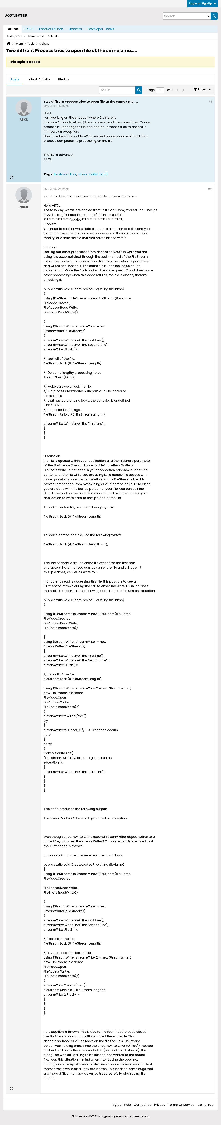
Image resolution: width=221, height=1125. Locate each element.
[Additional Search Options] (208, 16)
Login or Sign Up (202, 3)
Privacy (159, 1105)
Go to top (205, 1105)
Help (127, 1105)
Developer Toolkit (101, 29)
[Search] (187, 16)
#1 (210, 101)
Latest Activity (39, 79)
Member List (36, 36)
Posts (15, 79)
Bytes (117, 1105)
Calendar (53, 36)
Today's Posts (16, 36)
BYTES (29, 29)
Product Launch (51, 29)
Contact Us (142, 1105)
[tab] (14, 79)
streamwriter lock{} (93, 174)
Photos (63, 79)
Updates (75, 29)
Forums (12, 29)
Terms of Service (181, 1105)
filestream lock (65, 174)
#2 (210, 189)
